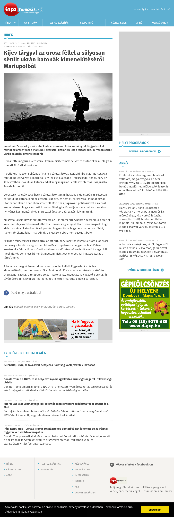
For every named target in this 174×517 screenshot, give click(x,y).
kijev (37, 307)
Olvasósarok (160, 23)
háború (18, 307)
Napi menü (47, 470)
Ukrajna (70, 307)
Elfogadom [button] (155, 509)
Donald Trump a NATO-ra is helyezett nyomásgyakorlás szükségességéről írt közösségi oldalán (58, 381)
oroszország (48, 307)
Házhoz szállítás (59, 23)
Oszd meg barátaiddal (26, 293)
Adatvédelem (82, 470)
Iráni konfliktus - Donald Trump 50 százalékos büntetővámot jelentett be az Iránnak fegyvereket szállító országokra (56, 430)
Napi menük (30, 23)
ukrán (60, 307)
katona (28, 307)
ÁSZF (77, 487)
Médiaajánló (82, 464)
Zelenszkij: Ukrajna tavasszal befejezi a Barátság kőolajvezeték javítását (49, 365)
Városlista (41, 9)
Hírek (8, 23)
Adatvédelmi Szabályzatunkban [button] (24, 511)
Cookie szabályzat (85, 493)
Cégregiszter (119, 23)
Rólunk (79, 481)
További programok (142, 151)
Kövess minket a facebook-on (134, 465)
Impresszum (82, 475)
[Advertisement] (144, 82)
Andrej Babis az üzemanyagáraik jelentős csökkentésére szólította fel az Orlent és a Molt (56, 406)
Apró (139, 23)
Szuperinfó (86, 23)
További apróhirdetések (142, 270)
